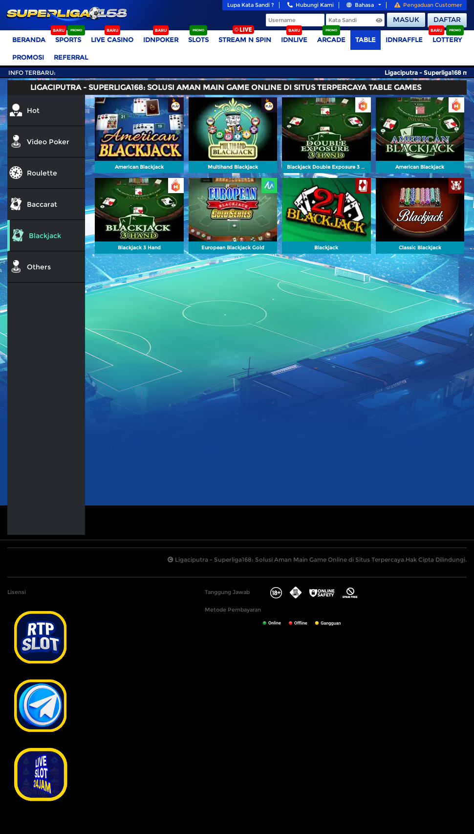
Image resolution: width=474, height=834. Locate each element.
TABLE (365, 40)
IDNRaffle (404, 40)
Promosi (28, 57)
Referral (71, 57)
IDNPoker (160, 40)
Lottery (447, 40)
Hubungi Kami (310, 4)
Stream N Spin (244, 40)
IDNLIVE (294, 40)
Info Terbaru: (32, 72)
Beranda (28, 40)
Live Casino (112, 40)
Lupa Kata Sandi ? (250, 4)
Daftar (447, 19)
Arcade (331, 40)
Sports (68, 40)
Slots (198, 40)
